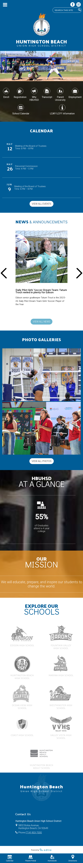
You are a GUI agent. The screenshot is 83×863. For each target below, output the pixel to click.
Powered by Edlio (41, 849)
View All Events (41, 203)
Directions (73, 858)
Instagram (79, 4)
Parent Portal (30, 858)
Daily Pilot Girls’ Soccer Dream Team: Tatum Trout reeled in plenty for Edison (41, 291)
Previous (3, 273)
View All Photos (42, 461)
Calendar (9, 858)
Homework (52, 858)
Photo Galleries (41, 339)
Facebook (73, 4)
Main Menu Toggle (5, 4)
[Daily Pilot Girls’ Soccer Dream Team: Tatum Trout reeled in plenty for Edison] (41, 270)
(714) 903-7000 (34, 832)
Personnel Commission (26, 166)
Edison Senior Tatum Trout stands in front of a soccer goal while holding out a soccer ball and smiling (40, 235)
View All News (41, 321)
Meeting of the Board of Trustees (30, 146)
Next (79, 273)
